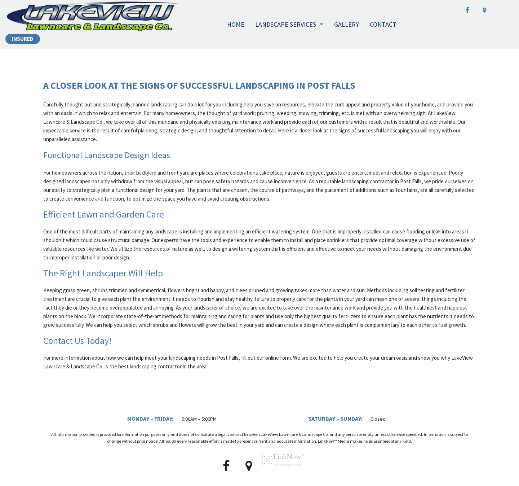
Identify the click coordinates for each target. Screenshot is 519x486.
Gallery (346, 24)
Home (235, 24)
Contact (383, 24)
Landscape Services (285, 24)
